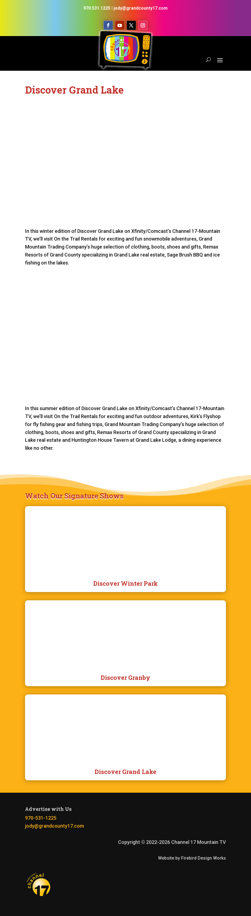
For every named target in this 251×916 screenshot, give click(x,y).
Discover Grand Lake (125, 772)
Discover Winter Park (125, 583)
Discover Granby (125, 677)
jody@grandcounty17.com (54, 826)
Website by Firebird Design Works (192, 858)
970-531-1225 (40, 818)
